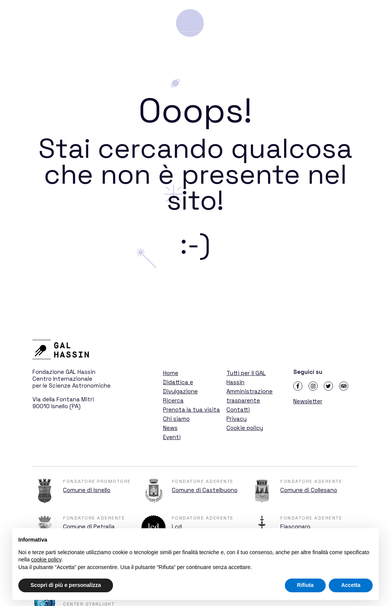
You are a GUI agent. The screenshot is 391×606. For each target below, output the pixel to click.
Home (170, 373)
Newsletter (307, 401)
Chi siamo (176, 418)
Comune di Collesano (308, 490)
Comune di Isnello (86, 490)
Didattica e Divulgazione (245, 20)
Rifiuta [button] (305, 585)
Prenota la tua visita (191, 409)
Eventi (172, 437)
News (170, 427)
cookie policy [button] (46, 559)
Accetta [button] (350, 585)
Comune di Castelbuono (205, 490)
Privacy (236, 418)
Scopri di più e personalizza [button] (66, 585)
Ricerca (307, 20)
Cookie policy (244, 427)
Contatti (238, 409)
